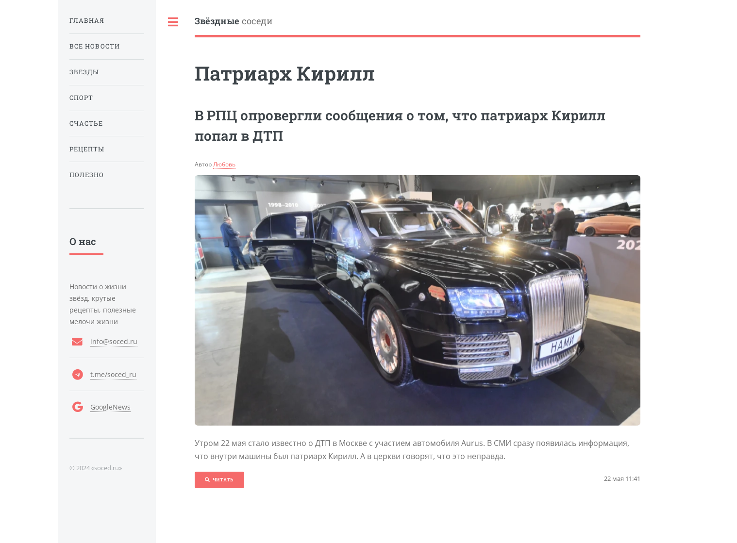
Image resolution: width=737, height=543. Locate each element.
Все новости (94, 46)
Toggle (173, 22)
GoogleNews (110, 406)
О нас (82, 241)
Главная (87, 20)
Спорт (81, 97)
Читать (223, 480)
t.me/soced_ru (113, 374)
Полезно (86, 174)
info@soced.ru (113, 341)
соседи (233, 21)
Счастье (86, 123)
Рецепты (87, 149)
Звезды (84, 71)
